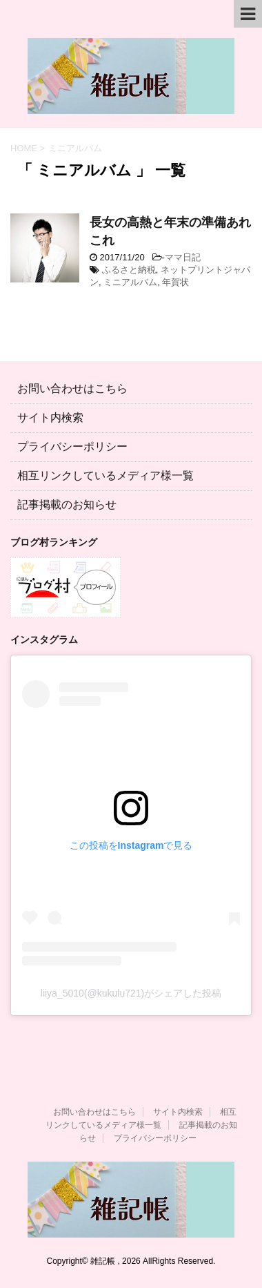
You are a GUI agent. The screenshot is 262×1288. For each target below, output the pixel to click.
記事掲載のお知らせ (67, 504)
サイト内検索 (50, 417)
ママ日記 (183, 257)
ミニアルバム (130, 282)
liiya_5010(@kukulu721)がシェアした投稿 (131, 993)
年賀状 (175, 282)
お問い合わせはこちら (72, 388)
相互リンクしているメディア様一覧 (105, 475)
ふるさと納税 (129, 270)
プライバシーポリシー (72, 446)
